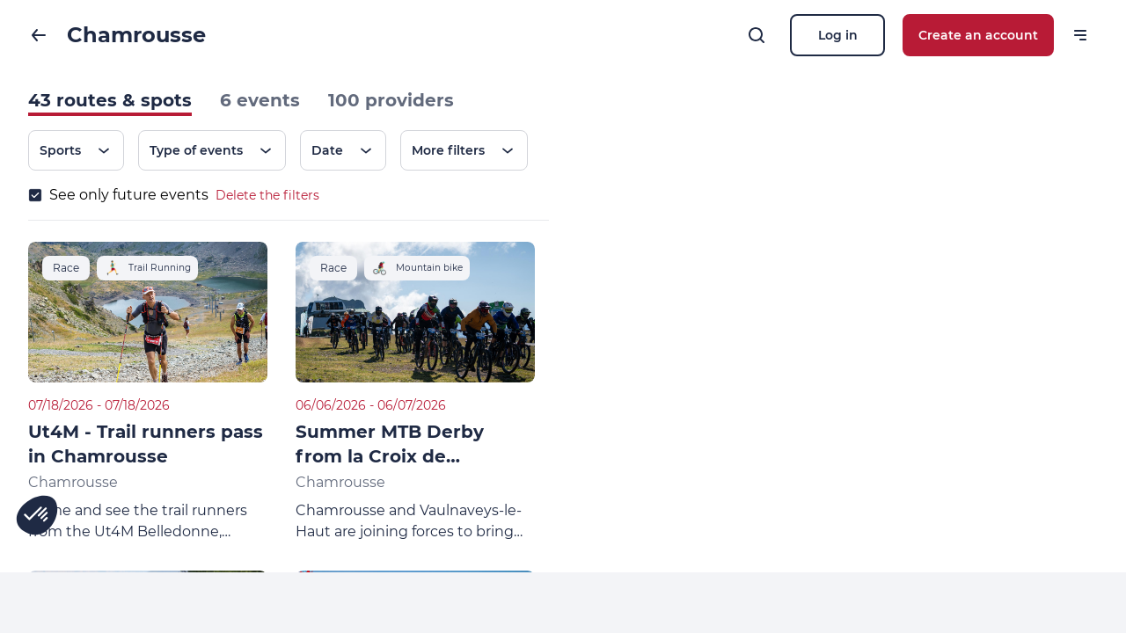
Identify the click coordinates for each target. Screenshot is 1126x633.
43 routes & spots (110, 100)
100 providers (391, 100)
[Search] (756, 35)
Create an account (978, 35)
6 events (260, 100)
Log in (838, 35)
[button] (37, 515)
